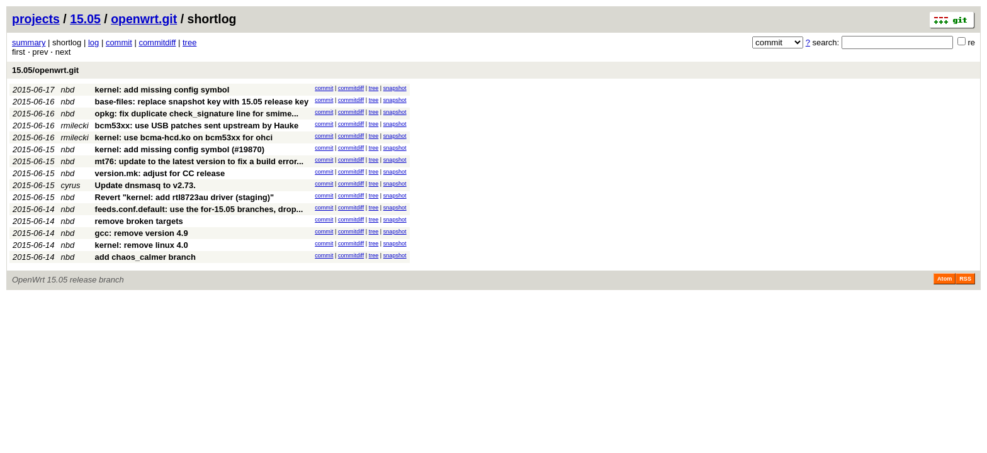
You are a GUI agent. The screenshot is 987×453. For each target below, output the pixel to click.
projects (36, 19)
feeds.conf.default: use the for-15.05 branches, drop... (199, 209)
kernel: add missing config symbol (162, 89)
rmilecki (75, 125)
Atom (944, 279)
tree (189, 42)
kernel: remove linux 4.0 (141, 245)
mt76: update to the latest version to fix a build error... (199, 161)
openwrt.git (144, 19)
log (93, 42)
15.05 (85, 19)
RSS (965, 279)
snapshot (395, 88)
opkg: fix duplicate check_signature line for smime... (197, 113)
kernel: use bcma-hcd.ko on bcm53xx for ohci (184, 137)
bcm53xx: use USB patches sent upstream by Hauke (197, 125)
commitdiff (157, 42)
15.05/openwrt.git (45, 70)
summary (28, 42)
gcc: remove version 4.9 (141, 233)
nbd (68, 89)
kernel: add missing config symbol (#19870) (179, 149)
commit (119, 42)
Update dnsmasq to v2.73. (145, 185)
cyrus (71, 185)
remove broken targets (139, 221)
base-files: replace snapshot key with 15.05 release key (202, 101)
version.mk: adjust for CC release (160, 173)
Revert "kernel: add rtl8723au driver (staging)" (184, 197)
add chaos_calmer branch (145, 257)
